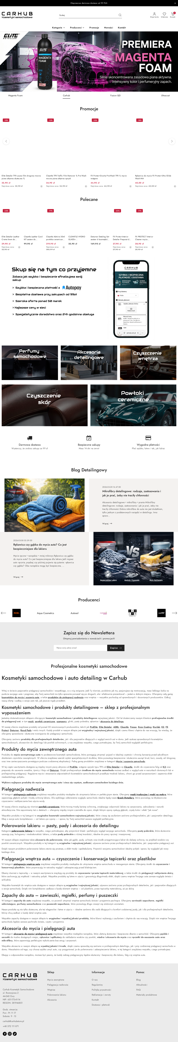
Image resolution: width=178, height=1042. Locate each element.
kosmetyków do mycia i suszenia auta (20, 697)
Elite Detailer (105, 727)
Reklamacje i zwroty (101, 994)
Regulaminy (97, 984)
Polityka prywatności (101, 989)
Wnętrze (51, 989)
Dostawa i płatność (101, 1004)
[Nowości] (108, 27)
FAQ (138, 989)
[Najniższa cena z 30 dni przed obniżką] (41, 186)
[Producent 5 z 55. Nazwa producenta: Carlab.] (132, 613)
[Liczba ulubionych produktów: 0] (164, 15)
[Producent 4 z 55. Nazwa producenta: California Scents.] (103, 613)
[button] (58, 27)
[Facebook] (5, 1034)
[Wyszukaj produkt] (90, 15)
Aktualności (141, 984)
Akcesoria (52, 999)
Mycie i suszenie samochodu (130, 761)
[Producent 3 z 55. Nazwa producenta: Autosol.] (74, 613)
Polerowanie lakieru (56, 994)
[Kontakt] (122, 27)
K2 (162, 727)
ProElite (94, 727)
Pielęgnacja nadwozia (57, 984)
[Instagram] (10, 1034)
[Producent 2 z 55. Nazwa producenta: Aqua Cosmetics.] (45, 613)
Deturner (14, 730)
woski (31, 721)
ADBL (116, 727)
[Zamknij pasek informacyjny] (175, 3)
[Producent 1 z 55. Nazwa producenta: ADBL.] (16, 613)
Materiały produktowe (146, 994)
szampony (62, 721)
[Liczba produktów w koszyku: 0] (172, 15)
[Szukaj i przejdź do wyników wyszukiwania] (120, 15)
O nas (94, 979)
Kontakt (95, 999)
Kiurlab (156, 727)
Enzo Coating (144, 727)
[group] (89, 61)
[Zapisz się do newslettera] (80, 648)
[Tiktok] (15, 1034)
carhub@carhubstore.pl (13, 1021)
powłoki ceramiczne (45, 721)
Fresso (133, 727)
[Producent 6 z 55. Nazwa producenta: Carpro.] (161, 613)
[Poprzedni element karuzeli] (3, 613)
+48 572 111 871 (11, 1026)
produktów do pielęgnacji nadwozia (65, 697)
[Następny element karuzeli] (174, 613)
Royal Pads (25, 730)
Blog (138, 979)
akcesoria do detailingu (112, 721)
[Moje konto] (154, 15)
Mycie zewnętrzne (55, 979)
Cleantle (124, 727)
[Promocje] (94, 27)
